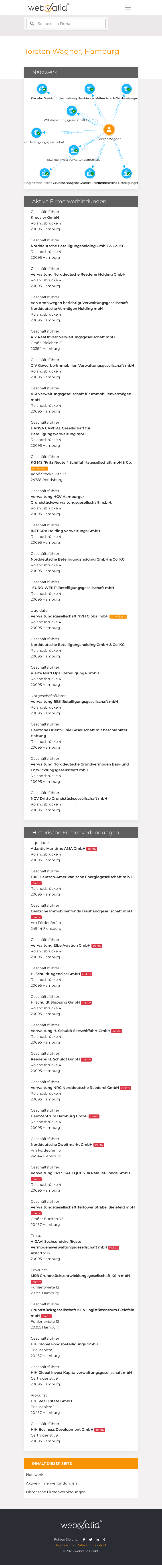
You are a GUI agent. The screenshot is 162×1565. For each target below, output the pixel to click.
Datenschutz (86, 1545)
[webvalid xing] (104, 1539)
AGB (102, 1545)
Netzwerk (34, 1475)
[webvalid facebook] (85, 1539)
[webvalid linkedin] (98, 1539)
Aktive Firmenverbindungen (51, 1483)
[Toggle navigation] (128, 7)
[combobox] (66, 23)
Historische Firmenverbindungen (56, 1492)
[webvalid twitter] (91, 1539)
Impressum (65, 1545)
